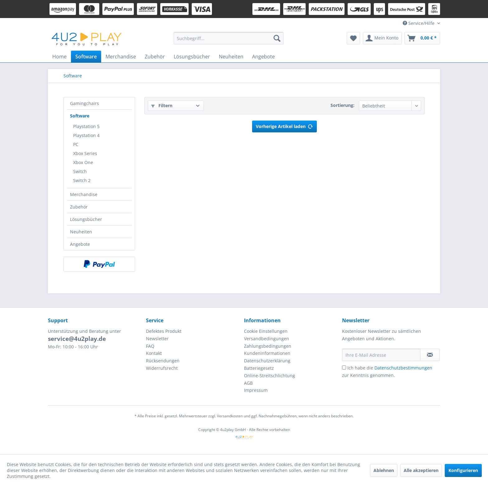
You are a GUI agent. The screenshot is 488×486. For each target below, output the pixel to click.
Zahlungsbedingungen (267, 346)
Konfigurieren (463, 470)
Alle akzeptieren (421, 470)
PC (75, 144)
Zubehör (79, 207)
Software (79, 116)
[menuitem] (229, 38)
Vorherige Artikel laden (284, 125)
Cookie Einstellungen (266, 331)
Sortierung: (342, 105)
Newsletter (157, 339)
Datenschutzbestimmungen (403, 368)
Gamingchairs (84, 103)
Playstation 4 (86, 135)
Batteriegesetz (259, 368)
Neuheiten (81, 232)
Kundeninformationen (267, 353)
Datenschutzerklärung (267, 361)
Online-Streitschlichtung (269, 375)
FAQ (150, 346)
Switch (80, 171)
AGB (248, 383)
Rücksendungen (163, 361)
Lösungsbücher (86, 219)
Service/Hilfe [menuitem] (419, 23)
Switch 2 (82, 180)
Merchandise (83, 194)
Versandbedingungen (266, 339)
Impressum (256, 390)
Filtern (161, 105)
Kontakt (154, 353)
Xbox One (83, 162)
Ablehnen (383, 470)
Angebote (80, 244)
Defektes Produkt (163, 331)
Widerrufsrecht (162, 368)
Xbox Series (85, 153)
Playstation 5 (86, 126)
